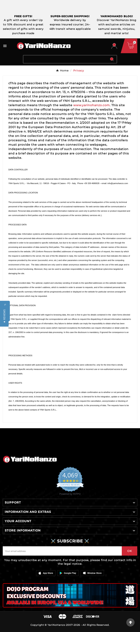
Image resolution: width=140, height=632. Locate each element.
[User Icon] (114, 46)
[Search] (65, 59)
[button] (4, 316)
